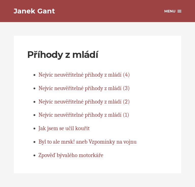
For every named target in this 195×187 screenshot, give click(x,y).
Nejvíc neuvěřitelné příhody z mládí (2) (84, 101)
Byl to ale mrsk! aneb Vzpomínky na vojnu (88, 142)
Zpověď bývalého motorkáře (71, 155)
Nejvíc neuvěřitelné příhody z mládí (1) (84, 115)
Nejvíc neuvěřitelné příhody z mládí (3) (84, 88)
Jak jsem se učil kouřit (64, 128)
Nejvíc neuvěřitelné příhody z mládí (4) (84, 75)
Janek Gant (34, 11)
